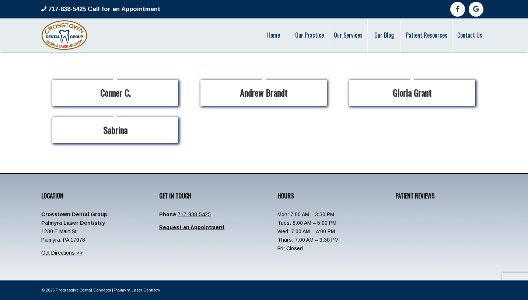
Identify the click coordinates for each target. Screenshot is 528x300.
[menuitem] (273, 35)
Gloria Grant (412, 92)
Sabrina (115, 130)
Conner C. (115, 92)
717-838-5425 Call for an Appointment (103, 9)
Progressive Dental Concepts (83, 290)
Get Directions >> (62, 253)
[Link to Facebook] (457, 9)
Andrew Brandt (263, 92)
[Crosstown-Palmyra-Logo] (64, 35)
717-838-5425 (194, 214)
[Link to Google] (476, 9)
